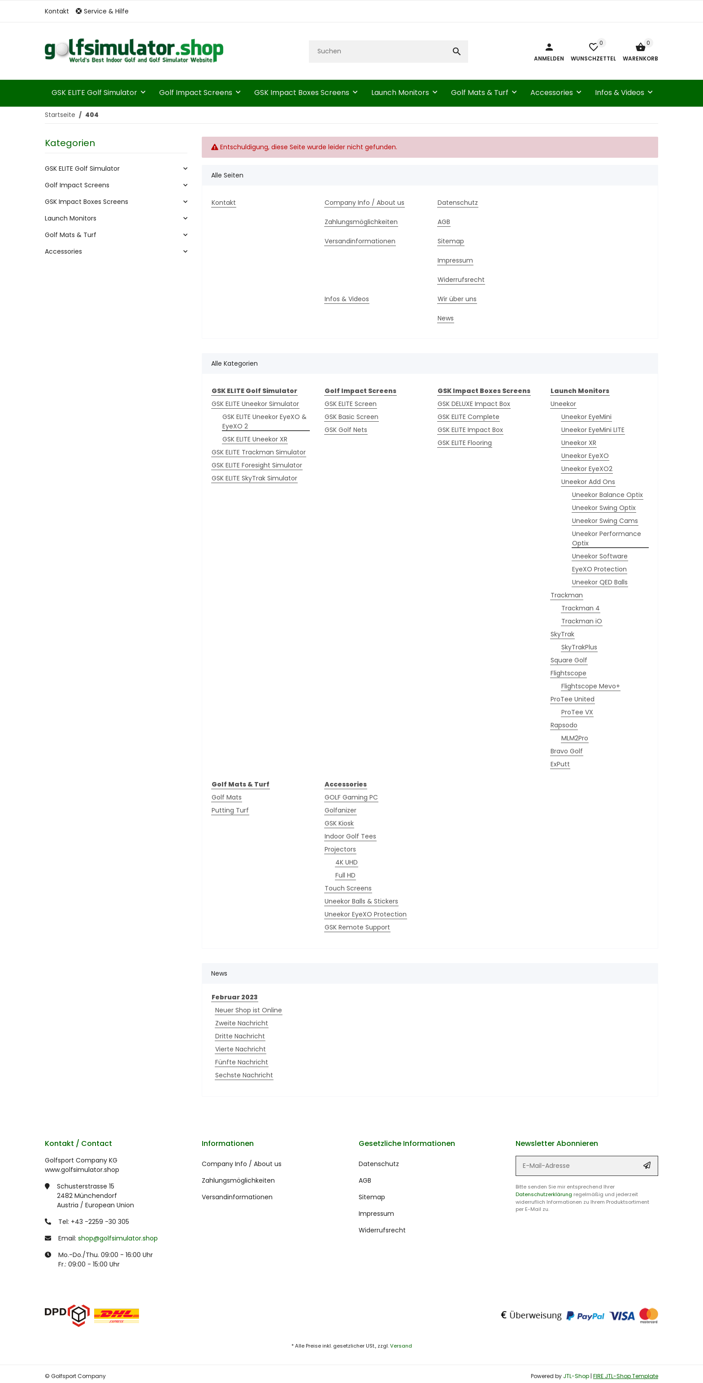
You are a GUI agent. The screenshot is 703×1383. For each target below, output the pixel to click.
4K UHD (346, 862)
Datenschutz (379, 1163)
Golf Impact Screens (77, 185)
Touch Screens (348, 888)
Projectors (340, 849)
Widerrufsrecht (382, 1230)
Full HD (345, 875)
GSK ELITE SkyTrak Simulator (254, 478)
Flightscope (568, 673)
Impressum (376, 1213)
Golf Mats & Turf (70, 234)
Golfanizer (340, 810)
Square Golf (569, 660)
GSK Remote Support (357, 927)
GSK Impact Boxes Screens (86, 201)
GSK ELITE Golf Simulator (82, 168)
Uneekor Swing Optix (604, 507)
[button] (105, 11)
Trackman (567, 595)
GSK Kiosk (339, 823)
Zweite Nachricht (241, 1023)
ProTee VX (577, 712)
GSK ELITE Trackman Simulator (259, 452)
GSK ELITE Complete (468, 416)
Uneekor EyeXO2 (586, 468)
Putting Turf (230, 810)
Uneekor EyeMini (586, 416)
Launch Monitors (70, 218)
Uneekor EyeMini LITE (593, 429)
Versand (401, 1345)
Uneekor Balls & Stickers (361, 901)
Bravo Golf (567, 751)
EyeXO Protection (599, 569)
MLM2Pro (574, 738)
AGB (365, 1180)
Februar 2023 (235, 997)
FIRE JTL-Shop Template (625, 1376)
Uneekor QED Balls (600, 582)
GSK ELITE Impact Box (470, 429)
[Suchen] (377, 51)
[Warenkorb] (637, 51)
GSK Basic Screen (351, 416)
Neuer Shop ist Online (248, 1010)
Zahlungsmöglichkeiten (238, 1180)
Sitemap (372, 1197)
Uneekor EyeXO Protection (366, 914)
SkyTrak (562, 634)
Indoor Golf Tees (350, 836)
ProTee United (573, 699)
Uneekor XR (578, 442)
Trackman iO (581, 621)
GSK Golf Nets (346, 429)
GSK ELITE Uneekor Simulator (255, 403)
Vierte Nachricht (240, 1049)
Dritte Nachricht (240, 1036)
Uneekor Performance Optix (606, 538)
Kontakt (57, 11)
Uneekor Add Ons (588, 481)
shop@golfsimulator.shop (118, 1238)
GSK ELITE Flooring (465, 442)
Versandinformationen (237, 1197)
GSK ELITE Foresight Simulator (257, 465)
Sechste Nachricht (244, 1075)
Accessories (63, 251)
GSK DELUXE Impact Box (474, 403)
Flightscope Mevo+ (590, 686)
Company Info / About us (242, 1163)
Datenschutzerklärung (544, 1194)
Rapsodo (564, 725)
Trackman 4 (580, 608)
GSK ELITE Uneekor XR (254, 439)
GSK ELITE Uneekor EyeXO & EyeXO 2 (264, 421)
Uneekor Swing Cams (605, 520)
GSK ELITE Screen (351, 403)
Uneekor (563, 403)
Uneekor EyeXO (585, 455)
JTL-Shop (576, 1376)
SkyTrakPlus (579, 647)
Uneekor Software (600, 556)
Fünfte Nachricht (241, 1062)
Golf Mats (227, 797)
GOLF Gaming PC (351, 797)
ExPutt (560, 764)
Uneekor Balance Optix (607, 494)
